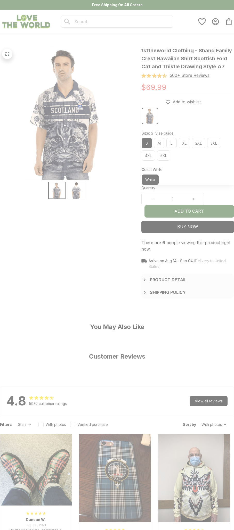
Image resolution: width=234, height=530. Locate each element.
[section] (189, 75)
